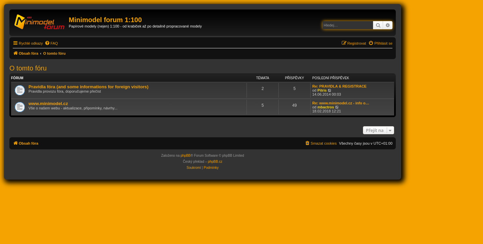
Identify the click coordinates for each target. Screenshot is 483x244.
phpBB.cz (215, 161)
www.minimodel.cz (48, 103)
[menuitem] (51, 43)
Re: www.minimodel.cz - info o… (340, 103)
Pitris (322, 90)
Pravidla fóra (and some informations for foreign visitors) (89, 86)
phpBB (185, 155)
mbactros (325, 107)
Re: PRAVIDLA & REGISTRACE (339, 86)
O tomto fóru (28, 68)
